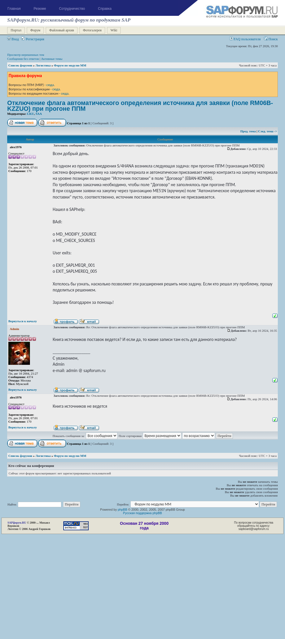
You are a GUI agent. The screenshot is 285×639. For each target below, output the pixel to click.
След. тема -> (267, 131)
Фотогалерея (92, 30)
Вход (13, 39)
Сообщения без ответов (23, 58)
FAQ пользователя (245, 39)
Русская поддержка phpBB (142, 513)
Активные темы (51, 58)
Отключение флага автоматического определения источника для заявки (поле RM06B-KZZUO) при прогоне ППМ (140, 106)
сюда (50, 85)
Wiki (114, 30)
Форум (35, 30)
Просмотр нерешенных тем (25, 54)
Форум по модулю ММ (70, 65)
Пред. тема (248, 131)
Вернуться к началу (22, 321)
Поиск (271, 39)
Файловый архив (61, 30)
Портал (16, 30)
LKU (30, 113)
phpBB (122, 509)
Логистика (43, 65)
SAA (38, 113)
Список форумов (20, 65)
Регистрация (32, 39)
